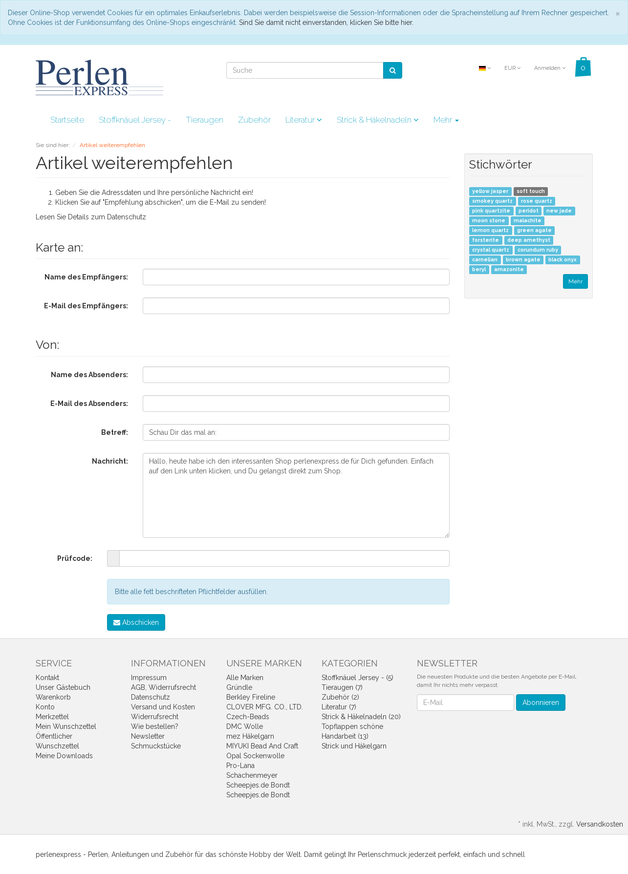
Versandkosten (599, 824)
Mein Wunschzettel (66, 726)
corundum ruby (538, 250)
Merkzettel (52, 717)
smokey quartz (492, 201)
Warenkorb (53, 697)
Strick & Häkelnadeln (378, 120)
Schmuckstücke (156, 746)
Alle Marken (244, 678)
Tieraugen (204, 120)
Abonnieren (540, 702)
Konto (45, 707)
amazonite (509, 270)
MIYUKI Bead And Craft (262, 746)
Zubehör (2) (340, 697)
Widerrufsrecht (154, 717)
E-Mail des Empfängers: (86, 306)
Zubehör (254, 120)
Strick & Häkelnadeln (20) (361, 717)
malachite (527, 221)
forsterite (485, 240)
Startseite (67, 120)
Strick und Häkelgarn (354, 746)
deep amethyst (528, 240)
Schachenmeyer (252, 775)
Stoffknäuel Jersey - (135, 120)
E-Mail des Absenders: (89, 403)
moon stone (488, 221)
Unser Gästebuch (63, 687)
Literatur (303, 120)
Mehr (446, 120)
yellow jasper (490, 191)
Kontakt (47, 678)
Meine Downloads (64, 756)
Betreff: (114, 432)
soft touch (531, 191)
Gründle (239, 687)
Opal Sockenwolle (255, 756)
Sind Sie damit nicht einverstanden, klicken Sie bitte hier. (326, 22)
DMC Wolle (244, 726)
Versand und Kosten (163, 707)
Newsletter (148, 736)
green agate (534, 231)
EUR (512, 68)
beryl (479, 270)
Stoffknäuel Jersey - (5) (357, 678)
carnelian (485, 260)
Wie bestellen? (154, 726)
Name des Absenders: (89, 375)
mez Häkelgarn (250, 736)
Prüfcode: (74, 558)
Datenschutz (126, 217)
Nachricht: (110, 461)
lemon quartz (490, 231)
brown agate (523, 260)
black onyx (562, 260)
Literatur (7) (339, 707)
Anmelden (549, 68)
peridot (529, 211)
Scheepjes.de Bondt (258, 785)
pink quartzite (491, 211)
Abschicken (136, 622)
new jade (559, 211)
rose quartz (536, 201)
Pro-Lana (240, 765)
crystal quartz (490, 250)
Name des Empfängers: (86, 277)
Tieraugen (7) (342, 687)
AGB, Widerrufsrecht (163, 687)
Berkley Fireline (250, 697)
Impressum (149, 678)
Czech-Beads (247, 717)
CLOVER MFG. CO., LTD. (264, 707)
